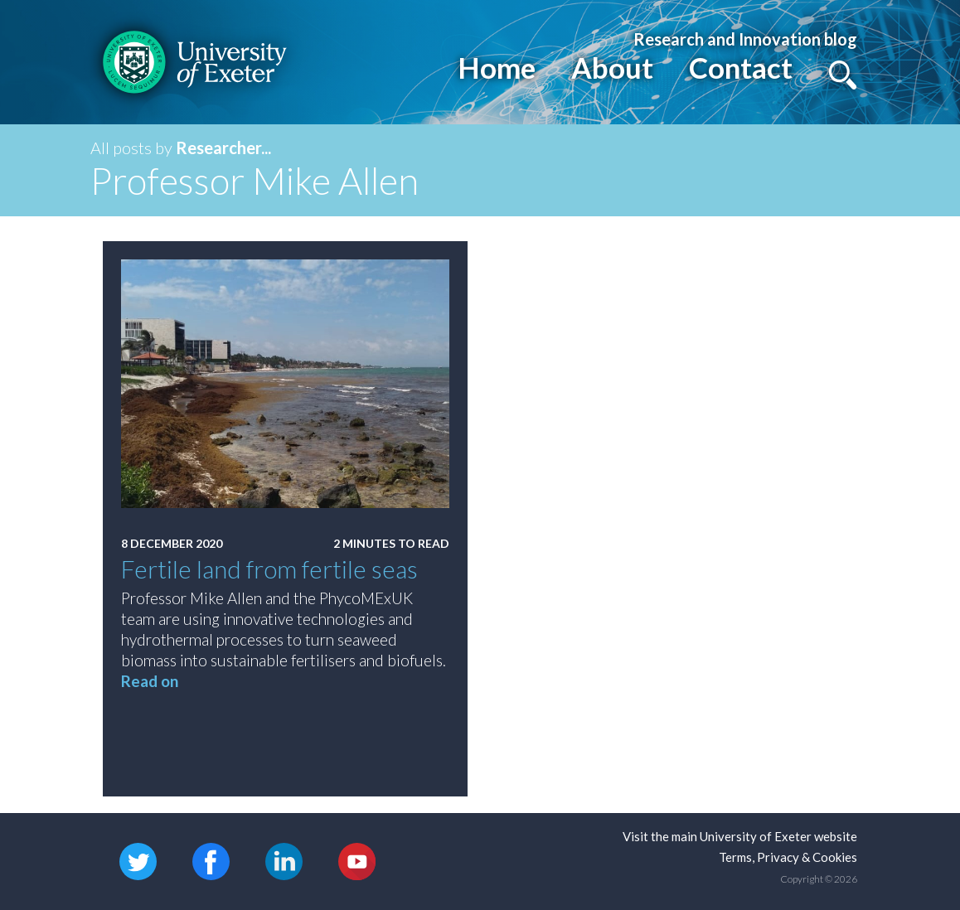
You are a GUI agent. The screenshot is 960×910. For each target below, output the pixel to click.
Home (497, 67)
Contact (741, 67)
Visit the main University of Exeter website (740, 836)
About (612, 67)
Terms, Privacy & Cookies (788, 856)
